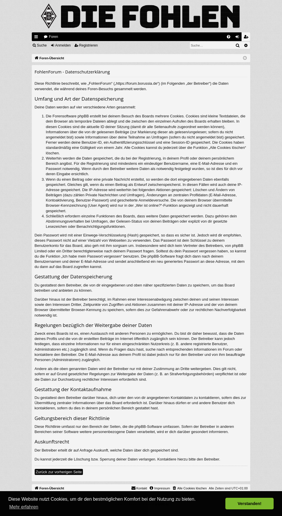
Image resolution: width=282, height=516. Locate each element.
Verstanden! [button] (249, 503)
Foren (53, 37)
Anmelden (63, 45)
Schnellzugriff (37, 38)
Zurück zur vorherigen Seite (59, 472)
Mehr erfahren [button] (23, 506)
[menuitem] (228, 36)
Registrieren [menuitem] (247, 38)
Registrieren (88, 45)
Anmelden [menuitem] (238, 38)
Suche (42, 45)
